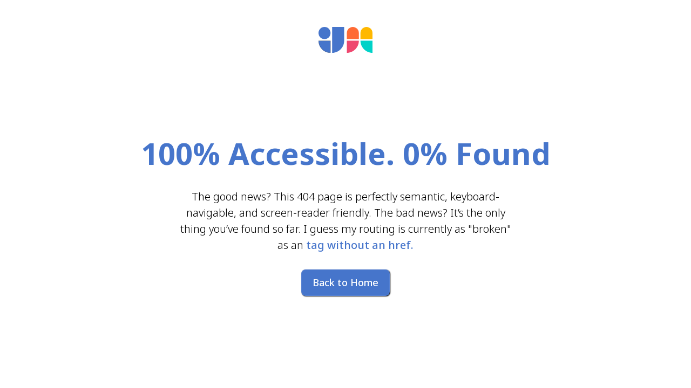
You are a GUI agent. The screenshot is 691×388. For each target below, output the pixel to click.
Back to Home (345, 282)
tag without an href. (360, 245)
